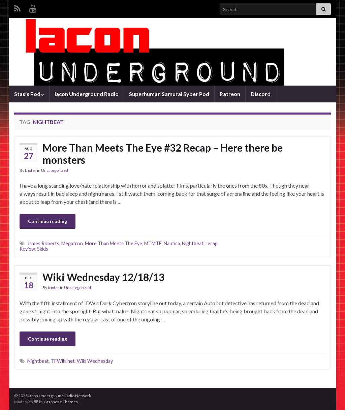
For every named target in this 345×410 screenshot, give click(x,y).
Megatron (72, 243)
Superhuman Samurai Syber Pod (169, 94)
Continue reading (47, 221)
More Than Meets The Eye (113, 243)
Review (27, 249)
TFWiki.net (63, 361)
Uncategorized (54, 170)
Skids (42, 249)
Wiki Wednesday (95, 361)
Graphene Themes (61, 401)
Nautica (172, 243)
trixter (30, 170)
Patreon (230, 94)
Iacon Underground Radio (87, 94)
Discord (261, 94)
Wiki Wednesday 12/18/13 (103, 277)
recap (212, 243)
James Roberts (43, 243)
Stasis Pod (29, 94)
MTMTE (153, 243)
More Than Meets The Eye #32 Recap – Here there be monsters (162, 153)
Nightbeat (192, 243)
